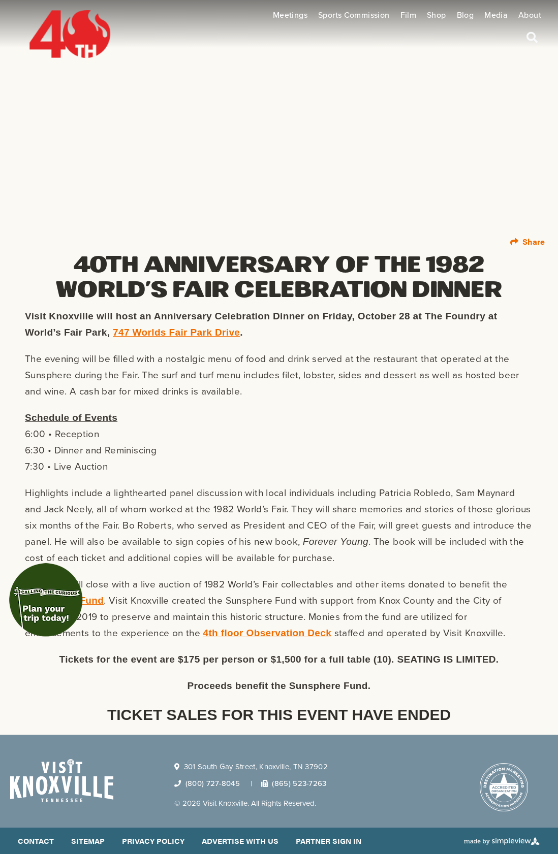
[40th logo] (59, 24)
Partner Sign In (328, 840)
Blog (465, 15)
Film (408, 15)
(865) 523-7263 (294, 783)
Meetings (290, 15)
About (529, 15)
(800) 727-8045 (207, 783)
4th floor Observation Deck (267, 633)
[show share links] (527, 242)
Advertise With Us (240, 840)
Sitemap (88, 840)
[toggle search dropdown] (532, 36)
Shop (436, 15)
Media (496, 15)
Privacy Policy (153, 840)
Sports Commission (354, 15)
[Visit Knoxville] (61, 780)
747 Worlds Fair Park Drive (176, 332)
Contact (36, 840)
